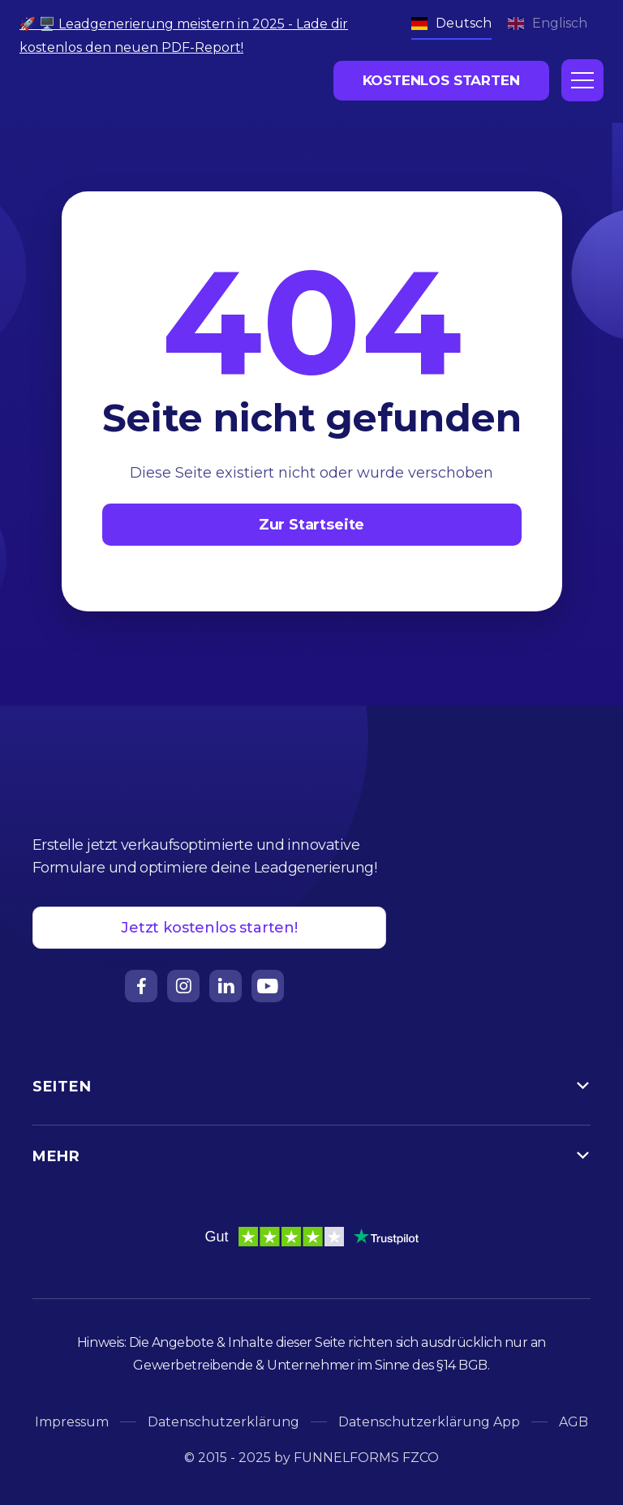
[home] (96, 77)
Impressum (72, 1422)
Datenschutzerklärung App (429, 1422)
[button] (582, 80)
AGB (573, 1422)
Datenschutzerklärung (223, 1422)
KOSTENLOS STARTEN (441, 80)
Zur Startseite (311, 525)
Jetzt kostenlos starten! (209, 928)
